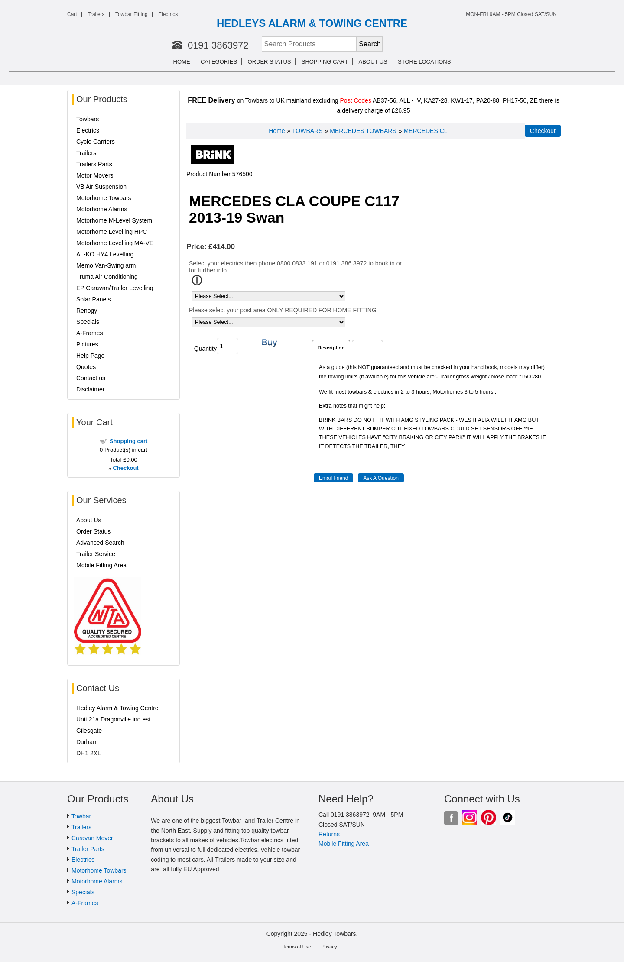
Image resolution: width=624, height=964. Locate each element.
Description (331, 347)
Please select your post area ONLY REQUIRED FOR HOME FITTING (283, 310)
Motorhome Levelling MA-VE (114, 242)
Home (181, 61)
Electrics (168, 14)
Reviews (367, 347)
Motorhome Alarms (101, 209)
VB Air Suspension (101, 186)
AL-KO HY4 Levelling (104, 254)
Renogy (86, 310)
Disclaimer (90, 389)
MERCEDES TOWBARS (363, 130)
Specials (87, 321)
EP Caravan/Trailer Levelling (114, 288)
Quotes (86, 366)
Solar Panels (93, 299)
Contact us (90, 378)
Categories (219, 61)
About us (373, 61)
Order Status (269, 61)
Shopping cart (325, 61)
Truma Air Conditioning (107, 276)
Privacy (329, 947)
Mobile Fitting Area (101, 565)
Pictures (87, 344)
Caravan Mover (92, 838)
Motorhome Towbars (103, 197)
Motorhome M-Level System (114, 220)
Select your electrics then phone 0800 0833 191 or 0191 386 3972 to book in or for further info (295, 267)
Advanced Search (100, 542)
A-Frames (89, 333)
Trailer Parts (88, 848)
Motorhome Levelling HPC (111, 231)
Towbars (87, 119)
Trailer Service (95, 553)
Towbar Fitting (131, 14)
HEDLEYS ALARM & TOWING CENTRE (312, 23)
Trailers (96, 14)
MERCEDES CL (425, 130)
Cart (72, 14)
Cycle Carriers (95, 141)
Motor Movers (95, 175)
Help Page (90, 355)
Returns (329, 834)
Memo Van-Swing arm (106, 265)
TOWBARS (307, 130)
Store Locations (424, 61)
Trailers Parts (94, 164)
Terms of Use (297, 947)
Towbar (81, 816)
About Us (88, 520)
